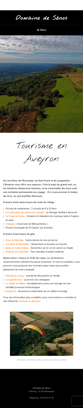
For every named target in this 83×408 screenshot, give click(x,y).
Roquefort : (11, 291)
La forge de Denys (15, 216)
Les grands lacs (14, 279)
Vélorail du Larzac (15, 275)
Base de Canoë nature (17, 248)
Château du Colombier (17, 251)
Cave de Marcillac (15, 240)
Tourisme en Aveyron (29, 301)
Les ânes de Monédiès (17, 244)
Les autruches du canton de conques (25, 212)
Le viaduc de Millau (15, 283)
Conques (10, 223)
